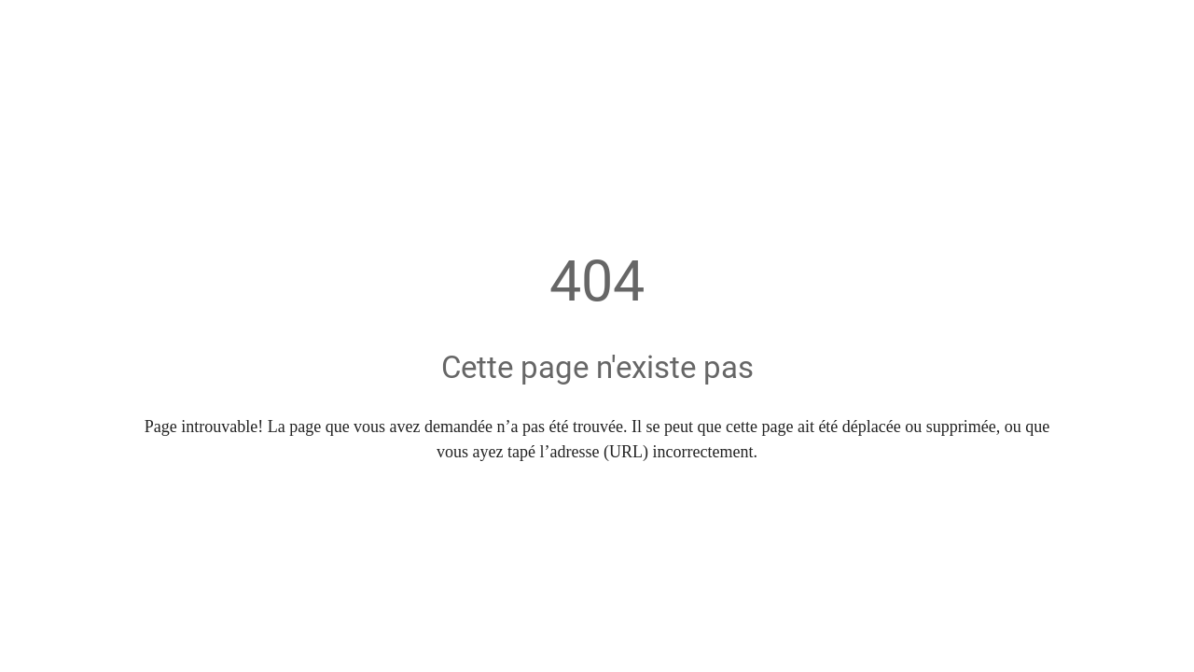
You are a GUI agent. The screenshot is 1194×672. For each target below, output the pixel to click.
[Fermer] (30, 30)
